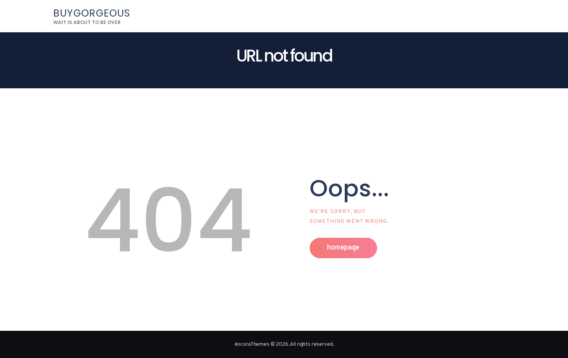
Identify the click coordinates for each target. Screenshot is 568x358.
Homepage (343, 247)
